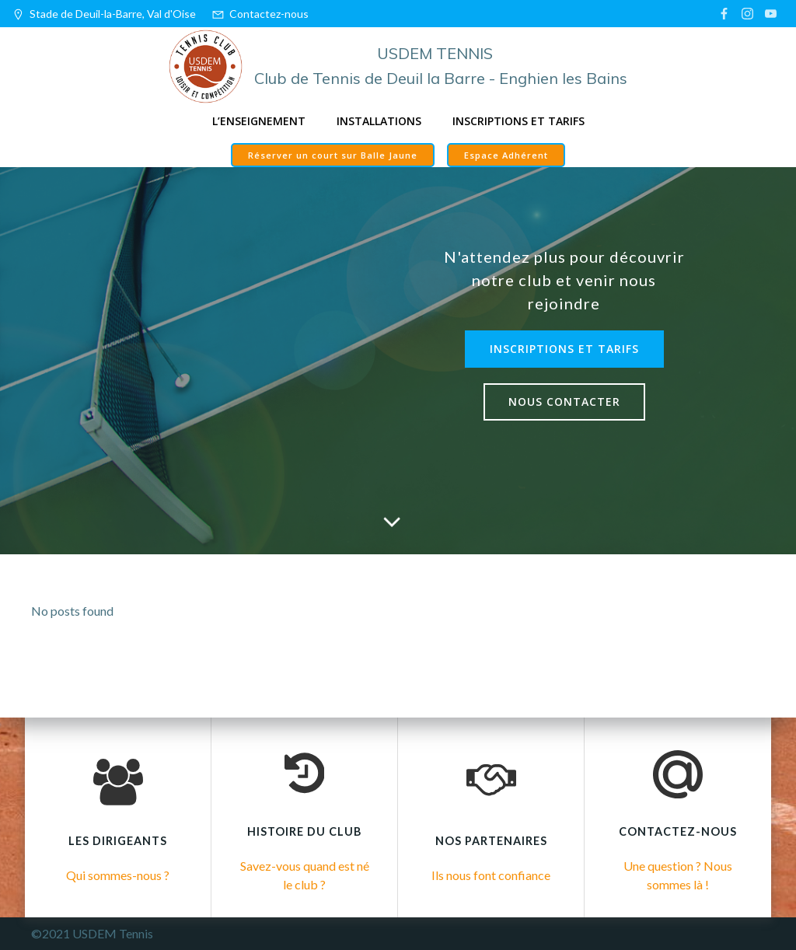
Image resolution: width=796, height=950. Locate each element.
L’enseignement (258, 121)
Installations (379, 121)
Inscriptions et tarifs (518, 121)
